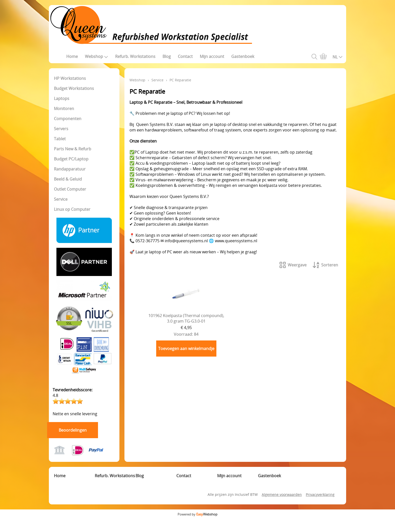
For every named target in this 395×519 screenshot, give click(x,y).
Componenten (67, 118)
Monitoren (64, 108)
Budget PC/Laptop (71, 159)
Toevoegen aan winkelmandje (186, 348)
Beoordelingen (73, 430)
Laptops (61, 98)
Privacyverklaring (320, 494)
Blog (166, 56)
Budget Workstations (74, 88)
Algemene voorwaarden (282, 494)
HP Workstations (70, 78)
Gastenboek (242, 56)
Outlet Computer (70, 189)
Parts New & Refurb (72, 149)
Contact (185, 56)
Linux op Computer (72, 209)
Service (61, 199)
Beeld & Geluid (68, 179)
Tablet (60, 139)
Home (72, 56)
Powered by (197, 514)
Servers (61, 128)
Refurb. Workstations (135, 56)
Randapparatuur (70, 169)
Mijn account (212, 56)
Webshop (96, 56)
